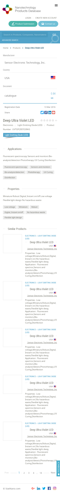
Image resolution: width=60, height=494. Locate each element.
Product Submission (24, 23)
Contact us (50, 23)
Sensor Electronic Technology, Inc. (25, 62)
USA (7, 78)
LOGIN (28, 18)
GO (54, 34)
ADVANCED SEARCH (10, 40)
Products (17, 48)
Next (53, 472)
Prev (7, 472)
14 (41, 473)
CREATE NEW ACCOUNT (46, 18)
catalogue (10, 95)
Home (5, 48)
